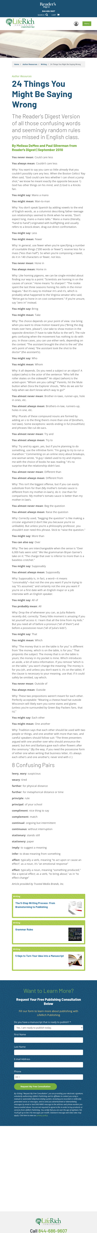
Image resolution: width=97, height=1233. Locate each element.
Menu (86, 23)
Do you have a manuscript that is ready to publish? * (42, 1022)
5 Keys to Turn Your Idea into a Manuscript (39, 955)
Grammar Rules (24, 929)
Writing (44, 64)
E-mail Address (22, 1059)
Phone (17, 1071)
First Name (20, 1034)
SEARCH (43, 15)
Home (16, 64)
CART (55, 15)
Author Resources (30, 64)
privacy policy (42, 1115)
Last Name (20, 1046)
